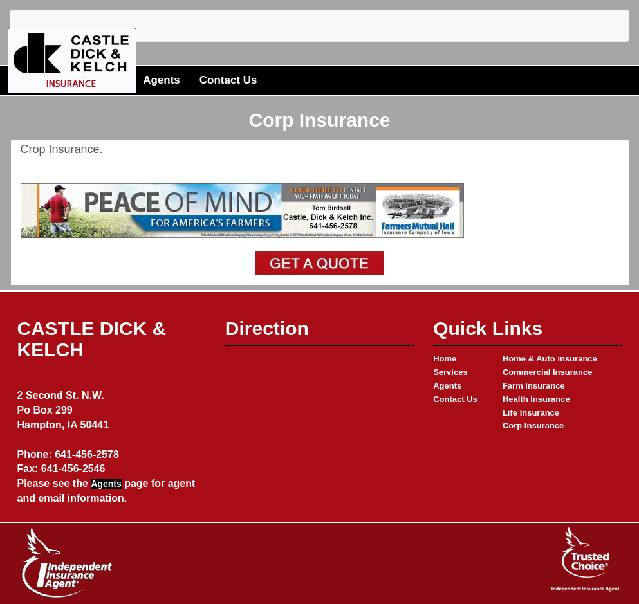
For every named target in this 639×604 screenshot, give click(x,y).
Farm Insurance (534, 385)
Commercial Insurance (547, 372)
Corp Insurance (533, 425)
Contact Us (228, 80)
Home (444, 358)
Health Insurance (536, 399)
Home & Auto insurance (550, 358)
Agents (161, 80)
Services (450, 372)
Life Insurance (531, 412)
